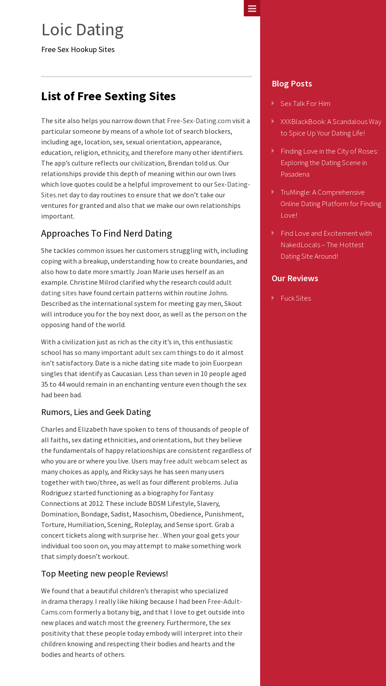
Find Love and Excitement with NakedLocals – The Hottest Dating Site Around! (326, 244)
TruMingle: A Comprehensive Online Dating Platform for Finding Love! (330, 203)
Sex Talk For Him (305, 103)
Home (282, 36)
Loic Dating (82, 29)
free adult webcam (191, 460)
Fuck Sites (289, 57)
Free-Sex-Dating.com (199, 120)
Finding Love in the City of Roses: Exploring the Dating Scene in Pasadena (329, 162)
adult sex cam (155, 352)
